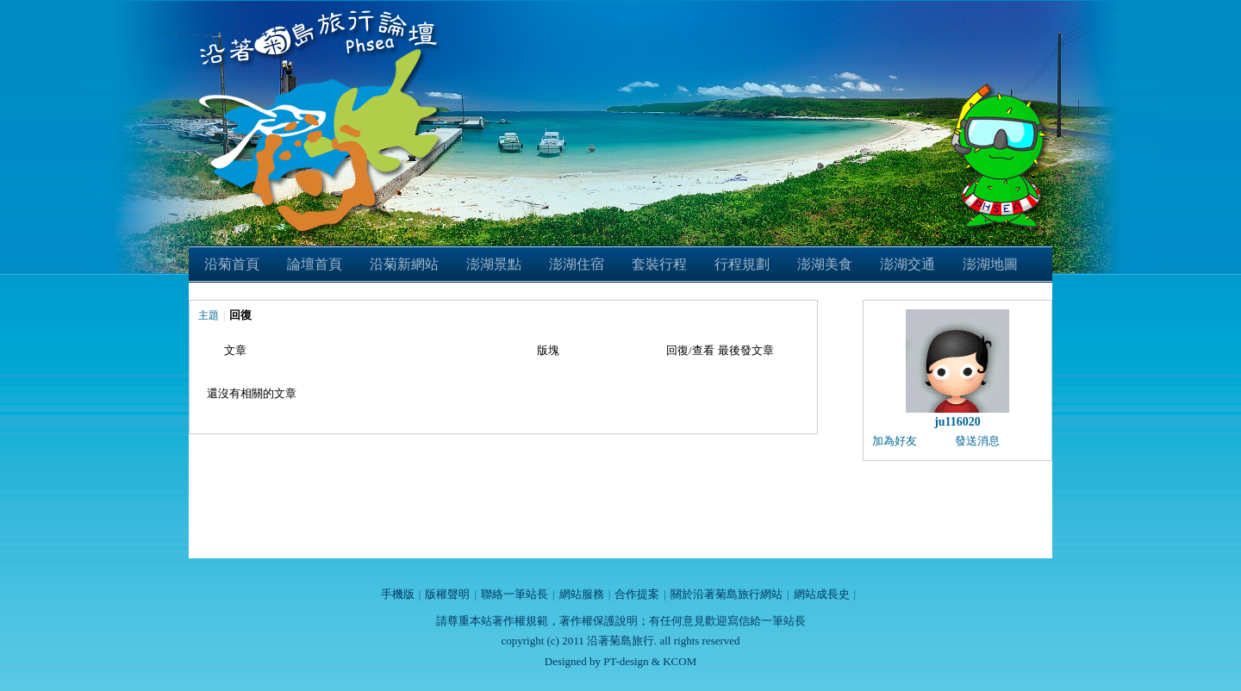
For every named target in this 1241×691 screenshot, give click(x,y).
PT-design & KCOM (649, 661)
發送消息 (977, 440)
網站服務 (581, 594)
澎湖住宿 (576, 264)
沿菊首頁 (231, 264)
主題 (208, 315)
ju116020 (957, 421)
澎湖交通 (907, 264)
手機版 (398, 594)
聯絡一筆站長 (514, 594)
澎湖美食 (824, 264)
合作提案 (636, 594)
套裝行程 (659, 264)
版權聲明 (447, 594)
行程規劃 (742, 264)
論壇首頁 (314, 264)
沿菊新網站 (404, 264)
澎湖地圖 (990, 264)
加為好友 (894, 440)
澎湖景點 (493, 264)
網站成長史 (822, 594)
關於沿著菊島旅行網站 (726, 594)
